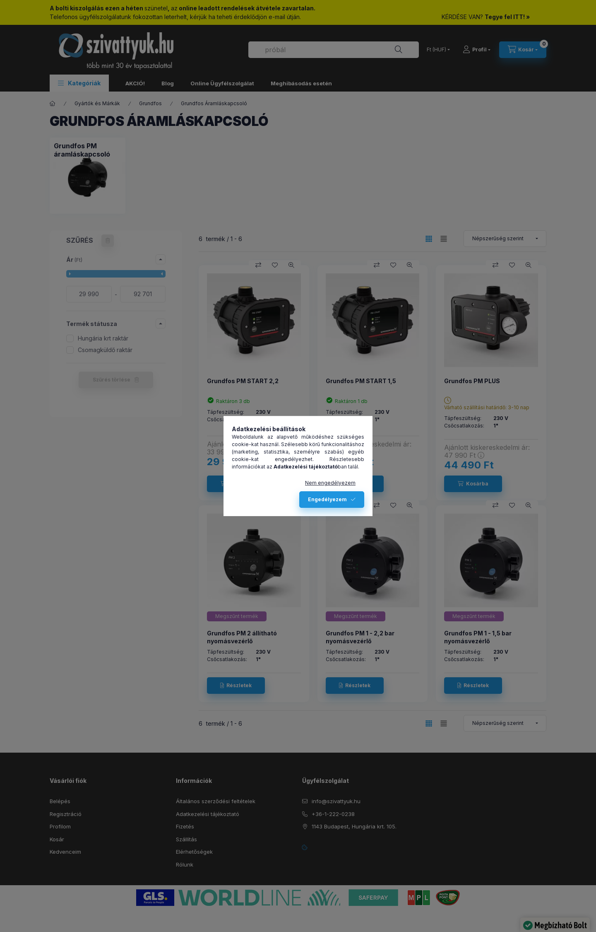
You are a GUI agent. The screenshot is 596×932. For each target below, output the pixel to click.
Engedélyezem (327, 499)
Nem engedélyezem (330, 483)
